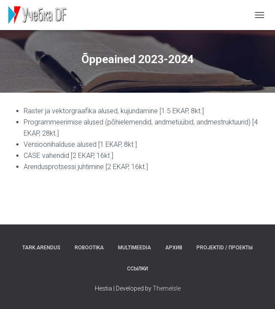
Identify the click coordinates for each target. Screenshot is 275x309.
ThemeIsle (167, 288)
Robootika (89, 248)
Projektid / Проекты (224, 248)
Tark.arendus (41, 248)
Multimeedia (134, 248)
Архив (173, 248)
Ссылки (137, 269)
